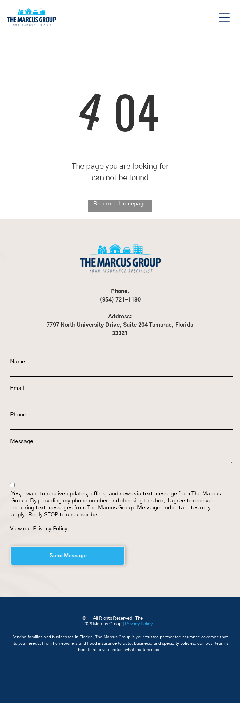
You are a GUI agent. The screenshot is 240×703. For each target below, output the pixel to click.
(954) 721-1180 (120, 300)
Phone (18, 415)
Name (17, 361)
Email (17, 388)
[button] (224, 17)
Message (21, 441)
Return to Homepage (120, 203)
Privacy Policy (50, 528)
